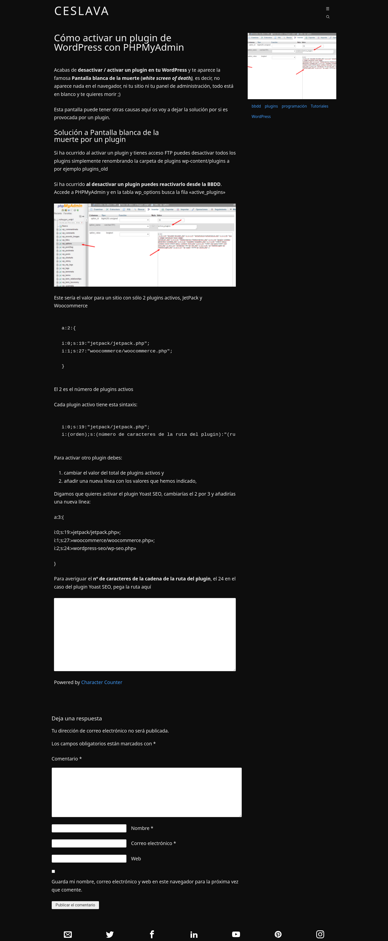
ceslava (82, 12)
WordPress (261, 116)
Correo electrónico (153, 843)
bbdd (256, 106)
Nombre (142, 828)
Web (136, 858)
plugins (271, 106)
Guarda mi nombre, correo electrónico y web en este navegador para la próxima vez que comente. (145, 885)
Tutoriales (319, 106)
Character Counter (101, 682)
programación (294, 106)
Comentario (67, 758)
